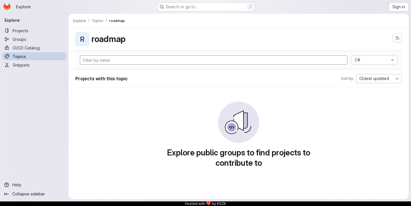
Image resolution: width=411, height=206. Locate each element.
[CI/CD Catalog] (34, 48)
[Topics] (34, 56)
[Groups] (34, 39)
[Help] (34, 185)
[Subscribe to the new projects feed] (397, 38)
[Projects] (34, 31)
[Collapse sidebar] (34, 194)
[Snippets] (34, 65)
